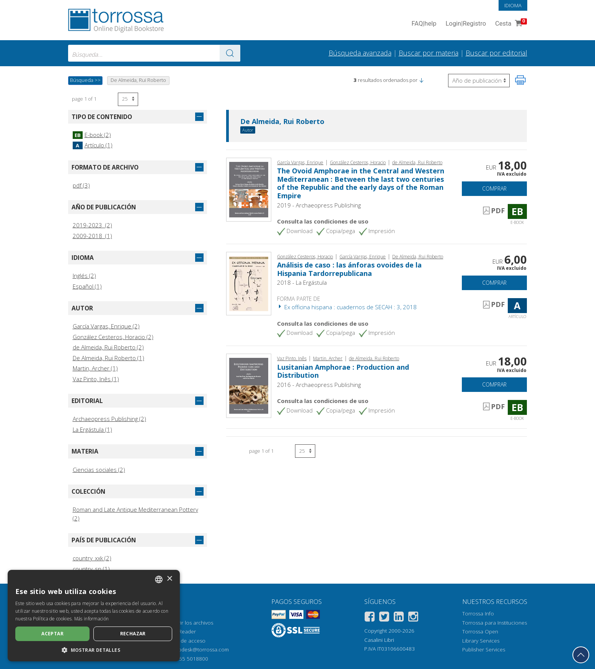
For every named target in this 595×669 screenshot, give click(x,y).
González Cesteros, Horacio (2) (113, 337)
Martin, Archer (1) (95, 368)
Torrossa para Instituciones (494, 622)
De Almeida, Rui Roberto (282, 121)
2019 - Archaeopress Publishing (319, 205)
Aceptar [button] (52, 633)
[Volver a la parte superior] (580, 654)
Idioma (513, 5)
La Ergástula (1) (92, 429)
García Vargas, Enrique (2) (106, 326)
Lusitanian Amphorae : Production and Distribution (343, 371)
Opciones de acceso (180, 640)
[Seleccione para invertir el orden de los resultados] (479, 80)
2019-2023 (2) (92, 225)
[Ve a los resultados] (230, 53)
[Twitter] (384, 618)
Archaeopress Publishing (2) (109, 419)
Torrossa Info (478, 613)
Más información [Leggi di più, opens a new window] (91, 618)
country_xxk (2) (92, 558)
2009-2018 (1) (92, 236)
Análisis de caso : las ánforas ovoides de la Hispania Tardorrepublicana (349, 269)
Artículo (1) (92, 145)
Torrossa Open (480, 631)
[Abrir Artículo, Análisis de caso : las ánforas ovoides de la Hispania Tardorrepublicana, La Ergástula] (249, 283)
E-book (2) (92, 135)
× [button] (169, 579)
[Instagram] (413, 618)
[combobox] (154, 53)
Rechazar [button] (133, 633)
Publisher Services (483, 649)
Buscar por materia (428, 52)
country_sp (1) (91, 569)
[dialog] (94, 615)
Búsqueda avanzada (360, 52)
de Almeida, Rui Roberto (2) (108, 347)
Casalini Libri (379, 639)
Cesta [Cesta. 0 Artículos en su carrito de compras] (510, 24)
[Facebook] (369, 618)
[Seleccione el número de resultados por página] (128, 99)
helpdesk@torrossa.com (200, 649)
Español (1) (87, 286)
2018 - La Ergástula (302, 282)
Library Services (480, 640)
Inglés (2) (84, 275)
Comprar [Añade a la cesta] (494, 188)
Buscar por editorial (496, 52)
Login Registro (465, 24)
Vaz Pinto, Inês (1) (96, 379)
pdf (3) (81, 185)
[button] (421, 80)
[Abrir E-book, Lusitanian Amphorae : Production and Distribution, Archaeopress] (249, 385)
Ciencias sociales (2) (99, 469)
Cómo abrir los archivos (184, 622)
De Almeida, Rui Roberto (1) (108, 358)
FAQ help (424, 24)
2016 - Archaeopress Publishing (319, 384)
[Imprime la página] (520, 80)
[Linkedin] (398, 618)
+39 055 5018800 (187, 658)
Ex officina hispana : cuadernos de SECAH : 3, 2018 (347, 307)
